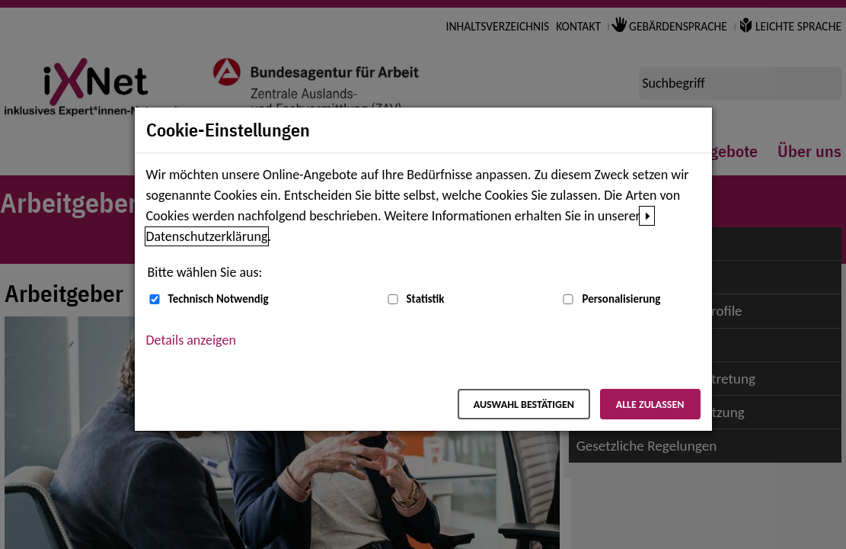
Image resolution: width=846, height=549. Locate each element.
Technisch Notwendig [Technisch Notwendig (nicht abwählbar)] (218, 299)
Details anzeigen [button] (191, 340)
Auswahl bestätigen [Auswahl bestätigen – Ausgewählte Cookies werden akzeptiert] (524, 404)
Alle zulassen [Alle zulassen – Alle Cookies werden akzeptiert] (650, 404)
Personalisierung (621, 299)
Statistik (426, 299)
